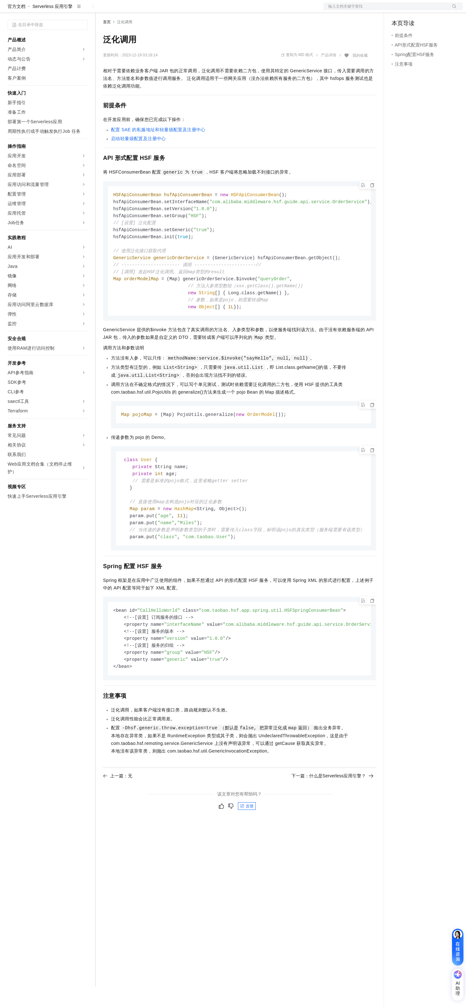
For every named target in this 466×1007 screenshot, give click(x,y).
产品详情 (328, 75)
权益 (122, 10)
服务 (187, 10)
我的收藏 (360, 76)
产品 (82, 10)
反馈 (247, 839)
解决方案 (102, 10)
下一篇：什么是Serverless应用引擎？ (332, 808)
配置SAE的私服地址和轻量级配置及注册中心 (158, 150)
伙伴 (172, 10)
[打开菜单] (10, 10)
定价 (137, 10)
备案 (398, 10)
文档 (385, 10)
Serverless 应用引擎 (52, 26)
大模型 (65, 10)
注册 (429, 10)
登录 (452, 10)
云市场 (155, 10)
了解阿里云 (209, 10)
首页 (107, 42)
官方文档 (16, 26)
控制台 (414, 10)
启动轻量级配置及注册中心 (138, 158)
